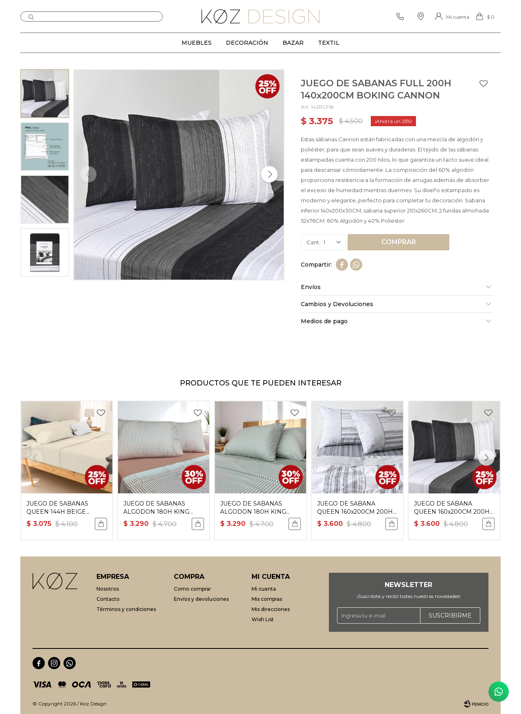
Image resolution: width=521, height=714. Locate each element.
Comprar (398, 242)
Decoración (247, 42)
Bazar (293, 42)
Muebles (197, 42)
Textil (328, 42)
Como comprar (192, 589)
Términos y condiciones (126, 609)
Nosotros (107, 589)
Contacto (108, 599)
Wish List (263, 619)
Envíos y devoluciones (201, 599)
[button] (269, 174)
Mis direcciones (271, 609)
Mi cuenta (264, 589)
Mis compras (267, 599)
